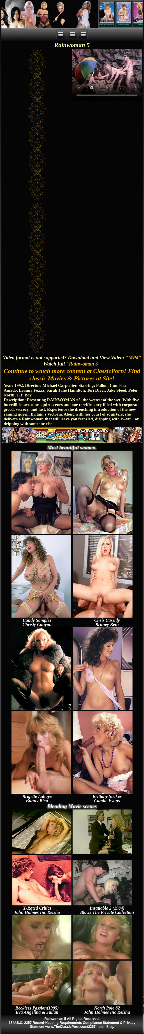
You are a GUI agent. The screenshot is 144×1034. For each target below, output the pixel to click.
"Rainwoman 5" (83, 364)
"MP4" (133, 357)
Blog (109, 1027)
